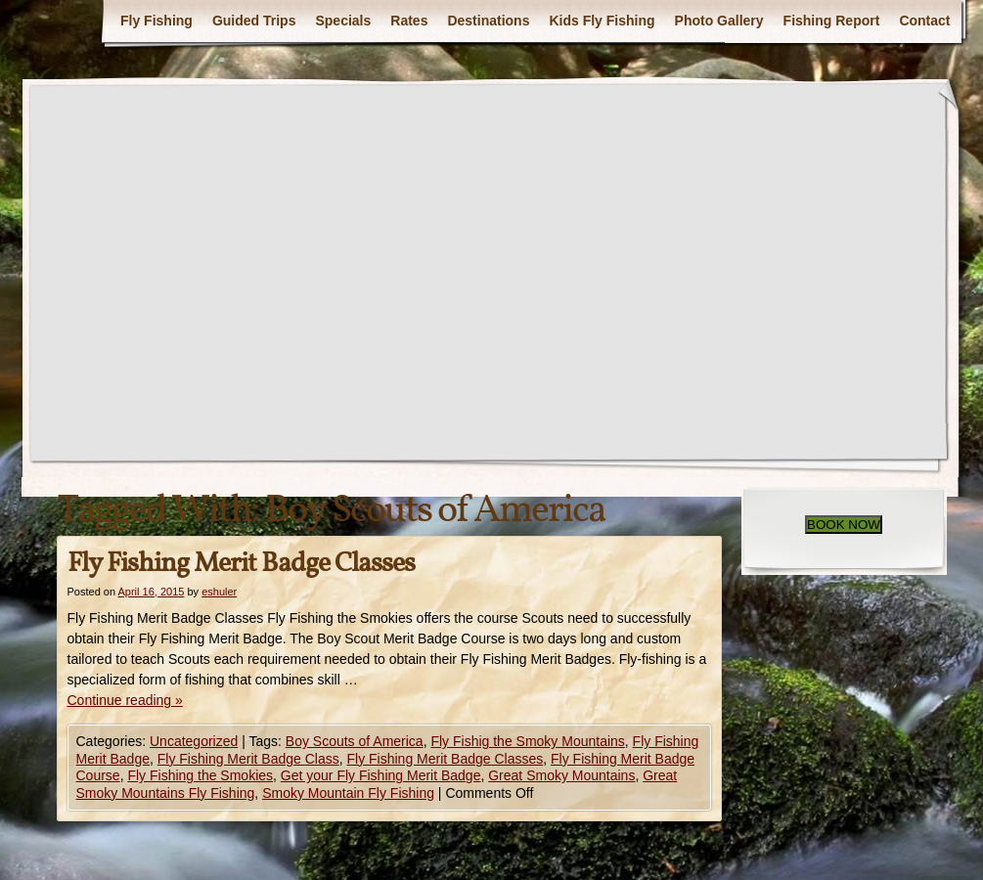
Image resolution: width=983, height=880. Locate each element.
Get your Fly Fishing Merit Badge (381, 775)
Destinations (488, 20)
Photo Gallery (719, 20)
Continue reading (125, 700)
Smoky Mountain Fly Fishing (348, 793)
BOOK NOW (843, 524)
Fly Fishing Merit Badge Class (248, 759)
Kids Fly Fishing (601, 20)
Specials (343, 20)
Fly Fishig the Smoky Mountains (527, 741)
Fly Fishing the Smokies (200, 775)
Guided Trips (254, 20)
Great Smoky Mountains (561, 775)
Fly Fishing (156, 20)
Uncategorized (194, 741)
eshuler (219, 591)
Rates (408, 20)
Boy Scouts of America (355, 741)
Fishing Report (831, 20)
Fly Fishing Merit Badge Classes (241, 564)
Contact (924, 20)
